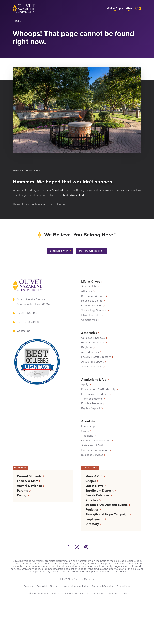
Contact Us (23, 331)
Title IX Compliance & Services (44, 593)
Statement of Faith (92, 445)
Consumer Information (94, 450)
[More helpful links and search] (136, 8)
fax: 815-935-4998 (28, 322)
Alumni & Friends (29, 486)
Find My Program (91, 403)
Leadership (88, 426)
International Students (94, 394)
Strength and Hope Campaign (106, 514)
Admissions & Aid (93, 379)
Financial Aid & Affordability (98, 389)
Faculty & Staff (27, 481)
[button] (115, 8)
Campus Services (91, 305)
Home (16, 20)
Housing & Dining (91, 301)
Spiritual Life (89, 286)
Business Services (92, 455)
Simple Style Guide (95, 593)
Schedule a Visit (59, 251)
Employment (94, 519)
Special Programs (91, 366)
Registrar (86, 347)
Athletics (86, 291)
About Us (88, 421)
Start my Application (90, 251)
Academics (89, 333)
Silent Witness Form (73, 593)
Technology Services (93, 310)
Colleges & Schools (93, 338)
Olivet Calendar (90, 315)
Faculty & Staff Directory (96, 357)
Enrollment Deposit (99, 490)
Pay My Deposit (90, 408)
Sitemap (124, 593)
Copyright (29, 586)
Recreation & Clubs (93, 296)
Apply (84, 384)
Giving (85, 431)
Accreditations (90, 352)
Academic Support (92, 361)
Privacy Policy (123, 586)
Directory (92, 524)
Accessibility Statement (48, 586)
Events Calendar (97, 495)
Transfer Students (91, 398)
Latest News (94, 486)
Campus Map (89, 320)
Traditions (87, 435)
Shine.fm (112, 593)
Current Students (29, 476)
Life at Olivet (90, 281)
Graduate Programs (92, 342)
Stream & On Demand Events (106, 505)
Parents (22, 490)
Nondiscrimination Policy (76, 586)
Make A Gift (93, 476)
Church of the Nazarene (95, 440)
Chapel (90, 481)
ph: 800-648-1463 (27, 313)
